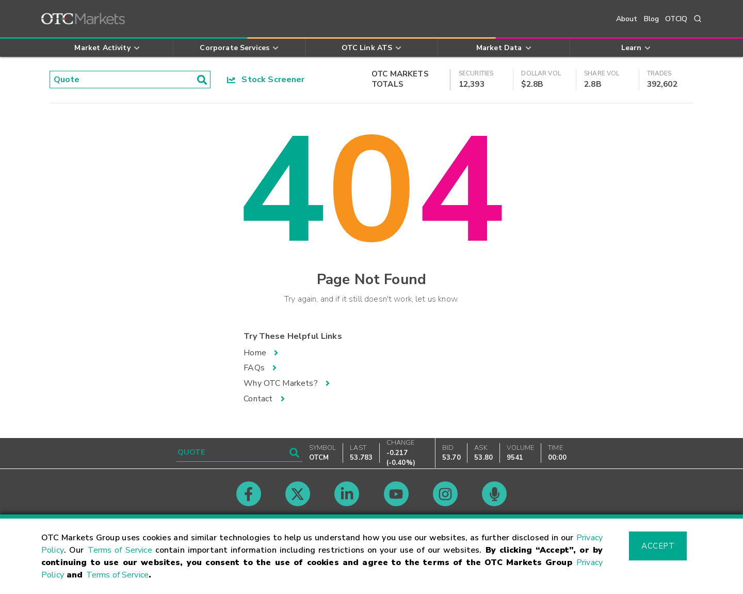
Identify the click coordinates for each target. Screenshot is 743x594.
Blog (651, 19)
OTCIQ (676, 19)
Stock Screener (266, 79)
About (627, 19)
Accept (657, 546)
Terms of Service (120, 550)
